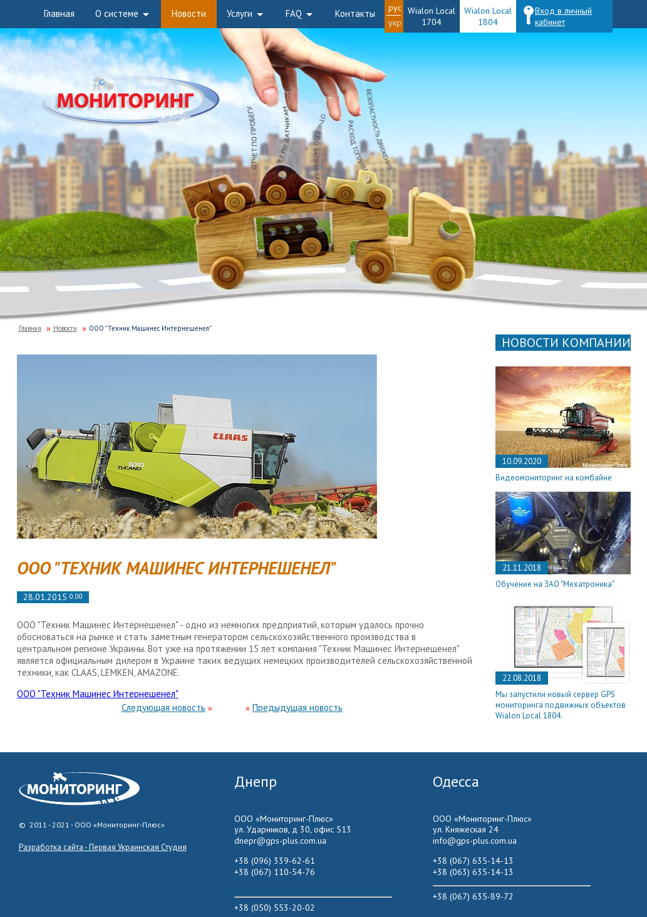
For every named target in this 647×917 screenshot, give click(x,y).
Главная (59, 13)
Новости (189, 13)
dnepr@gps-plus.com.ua (280, 840)
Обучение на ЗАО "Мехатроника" (554, 584)
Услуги (239, 13)
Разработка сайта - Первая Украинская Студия (103, 847)
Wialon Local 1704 (431, 16)
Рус (394, 7)
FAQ (294, 13)
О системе (116, 13)
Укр (394, 22)
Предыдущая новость (297, 707)
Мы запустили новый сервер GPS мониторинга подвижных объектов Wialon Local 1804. (560, 705)
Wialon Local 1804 (488, 16)
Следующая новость (163, 707)
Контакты (355, 13)
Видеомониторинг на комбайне (553, 477)
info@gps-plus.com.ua (475, 840)
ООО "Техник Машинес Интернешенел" (98, 694)
